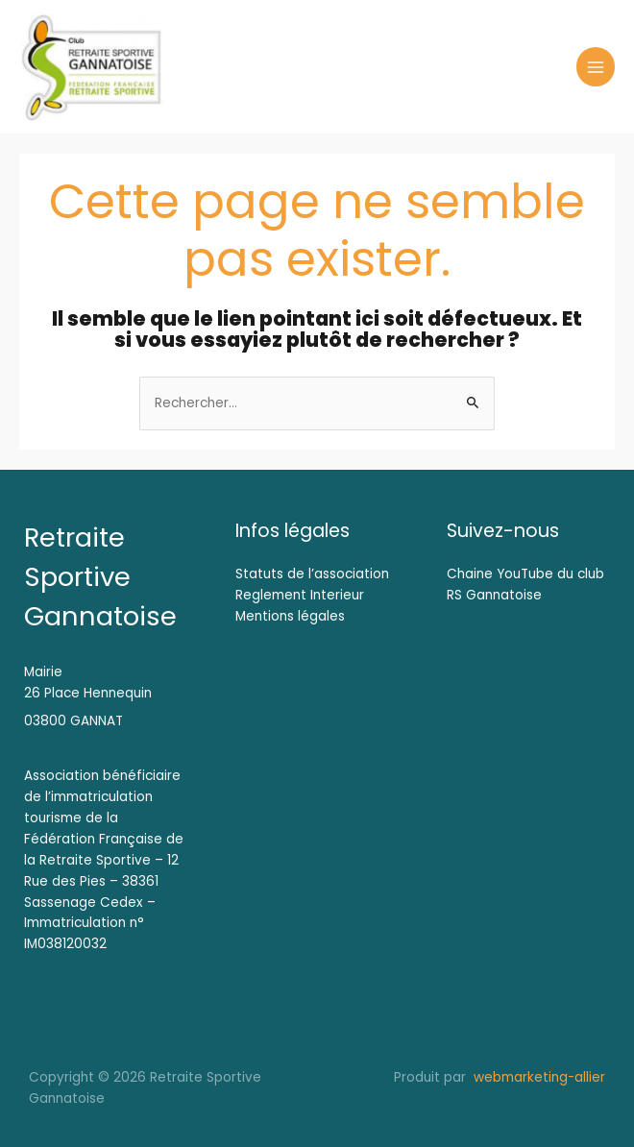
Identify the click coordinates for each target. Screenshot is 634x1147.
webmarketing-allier (537, 1077)
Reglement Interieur (299, 595)
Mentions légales (290, 616)
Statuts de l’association (312, 574)
